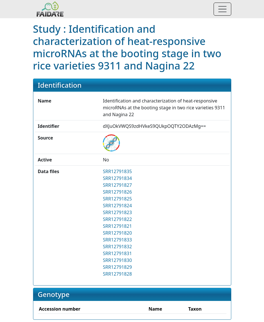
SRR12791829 (117, 267)
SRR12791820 (117, 233)
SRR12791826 (117, 192)
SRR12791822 (117, 219)
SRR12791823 (117, 212)
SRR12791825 (117, 199)
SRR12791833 (117, 240)
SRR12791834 (117, 178)
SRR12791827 (117, 185)
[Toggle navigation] (222, 9)
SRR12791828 (117, 274)
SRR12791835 (117, 171)
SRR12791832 (117, 246)
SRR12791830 (117, 260)
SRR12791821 (117, 226)
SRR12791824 (117, 205)
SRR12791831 (117, 253)
